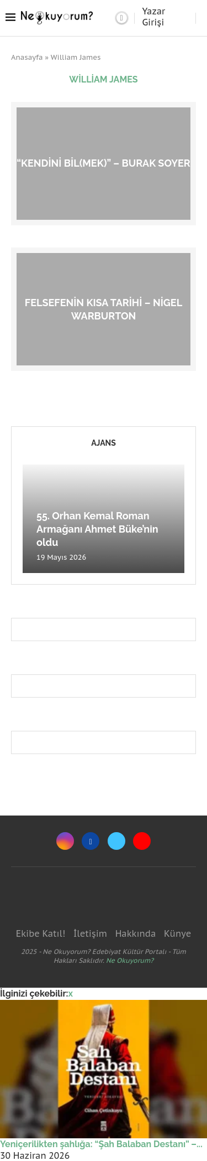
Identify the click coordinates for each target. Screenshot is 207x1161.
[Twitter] (116, 841)
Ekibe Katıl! (40, 933)
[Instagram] (65, 841)
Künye (177, 933)
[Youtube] (142, 841)
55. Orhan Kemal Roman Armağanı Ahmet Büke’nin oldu (97, 529)
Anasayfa (27, 57)
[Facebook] (90, 841)
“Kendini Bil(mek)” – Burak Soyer (103, 163)
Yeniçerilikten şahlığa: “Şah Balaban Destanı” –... (101, 1144)
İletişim (90, 933)
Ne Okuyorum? (129, 960)
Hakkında (135, 933)
